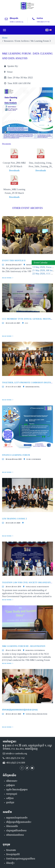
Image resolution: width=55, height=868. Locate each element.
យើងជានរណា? (11, 781)
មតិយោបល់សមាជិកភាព (15, 835)
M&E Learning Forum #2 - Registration (23, 646)
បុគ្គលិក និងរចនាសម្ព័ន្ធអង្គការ (17, 789)
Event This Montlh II (13, 260)
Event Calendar (41, 263)
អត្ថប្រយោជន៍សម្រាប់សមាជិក (17, 818)
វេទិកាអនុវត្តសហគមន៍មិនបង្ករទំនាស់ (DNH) (20, 710)
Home (5, 38)
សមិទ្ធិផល (10, 798)
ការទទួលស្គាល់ (11, 794)
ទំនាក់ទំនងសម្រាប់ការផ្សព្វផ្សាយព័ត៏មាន (20, 859)
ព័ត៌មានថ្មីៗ (10, 863)
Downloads (14, 170)
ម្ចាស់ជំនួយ (10, 802)
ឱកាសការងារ (11, 850)
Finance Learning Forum (16, 455)
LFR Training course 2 (14, 518)
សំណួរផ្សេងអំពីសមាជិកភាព (16, 830)
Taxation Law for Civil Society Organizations (28, 582)
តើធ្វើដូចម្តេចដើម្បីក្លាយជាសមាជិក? (18, 822)
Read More (7, 277)
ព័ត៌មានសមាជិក (12, 826)
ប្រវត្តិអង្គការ (10, 785)
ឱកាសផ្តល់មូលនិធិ (13, 854)
